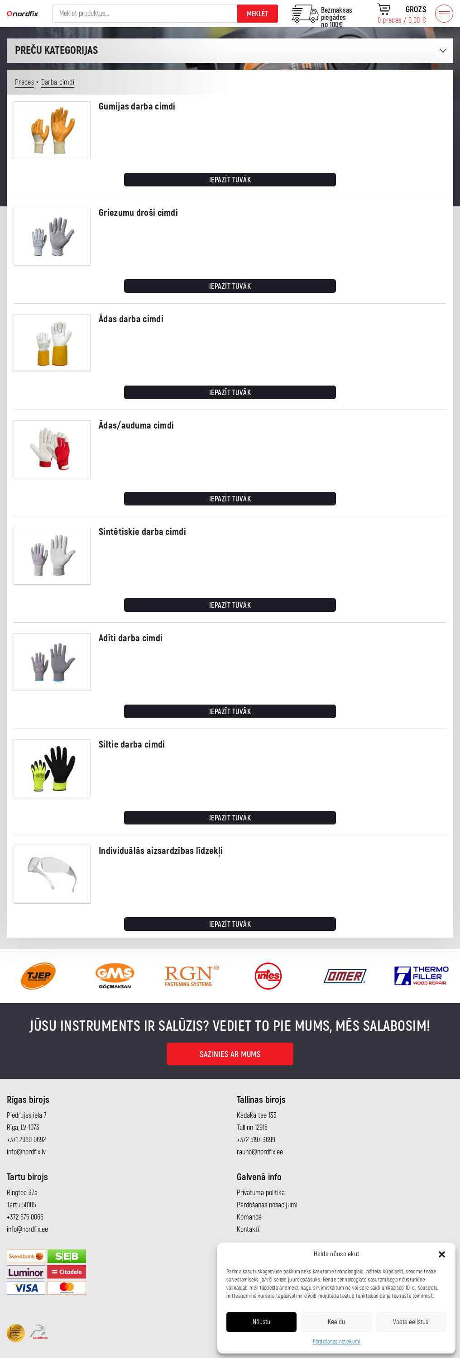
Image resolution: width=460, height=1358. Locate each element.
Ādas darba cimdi (131, 319)
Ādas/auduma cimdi (136, 425)
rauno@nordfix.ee (260, 1152)
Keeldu (336, 1322)
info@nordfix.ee (27, 1229)
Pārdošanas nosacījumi (267, 1205)
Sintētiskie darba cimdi (142, 532)
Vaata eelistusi (411, 1322)
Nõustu (261, 1322)
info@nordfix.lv (26, 1152)
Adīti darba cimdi (131, 638)
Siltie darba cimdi (132, 745)
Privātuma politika (261, 1192)
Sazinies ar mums (230, 1054)
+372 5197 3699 (256, 1139)
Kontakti (248, 1229)
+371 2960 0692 (26, 1139)
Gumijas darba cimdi (137, 106)
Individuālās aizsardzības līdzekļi (161, 851)
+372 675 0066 (25, 1217)
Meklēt (257, 14)
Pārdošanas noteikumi (336, 1342)
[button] (441, 1254)
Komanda (249, 1217)
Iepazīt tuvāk (230, 180)
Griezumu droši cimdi (138, 213)
